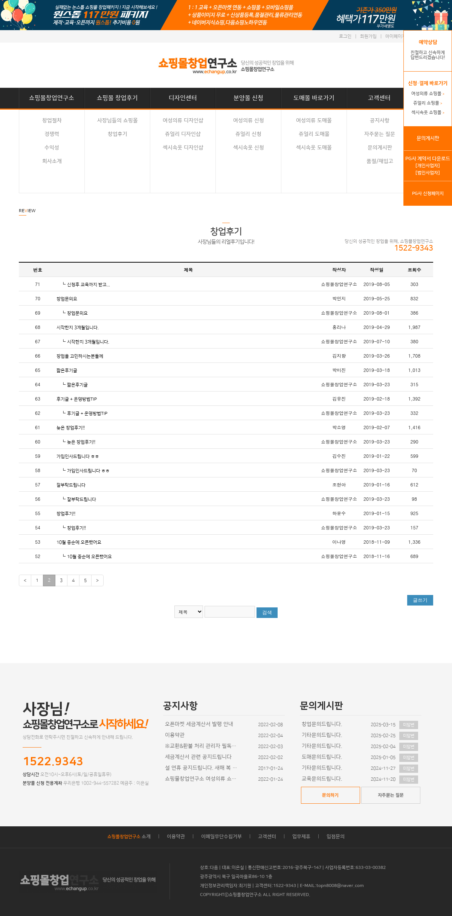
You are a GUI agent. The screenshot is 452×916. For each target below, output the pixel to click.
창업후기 (117, 134)
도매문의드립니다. (322, 757)
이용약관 (175, 735)
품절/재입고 (379, 161)
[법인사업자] (427, 172)
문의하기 (330, 795)
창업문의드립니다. (322, 724)
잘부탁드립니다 (71, 485)
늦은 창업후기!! (70, 427)
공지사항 (379, 121)
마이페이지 (395, 36)
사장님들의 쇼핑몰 (117, 121)
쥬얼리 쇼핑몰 (427, 103)
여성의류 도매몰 (314, 121)
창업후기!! (65, 513)
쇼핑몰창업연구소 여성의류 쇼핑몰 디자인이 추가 (202, 779)
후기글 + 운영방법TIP (76, 399)
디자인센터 (183, 98)
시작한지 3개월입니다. (77, 327)
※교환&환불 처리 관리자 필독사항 (202, 746)
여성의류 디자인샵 (183, 121)
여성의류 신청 (248, 121)
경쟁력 (51, 134)
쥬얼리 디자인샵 (183, 134)
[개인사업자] (427, 165)
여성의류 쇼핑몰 (427, 93)
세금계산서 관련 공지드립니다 (198, 757)
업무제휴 (301, 836)
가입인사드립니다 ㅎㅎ (77, 456)
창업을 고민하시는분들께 (79, 356)
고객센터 (379, 98)
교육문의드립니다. (322, 779)
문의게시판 (380, 148)
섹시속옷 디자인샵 (183, 148)
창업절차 (52, 121)
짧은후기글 (66, 370)
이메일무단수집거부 (221, 836)
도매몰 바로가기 (313, 98)
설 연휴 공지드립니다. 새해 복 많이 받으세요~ (202, 768)
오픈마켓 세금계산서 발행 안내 (199, 724)
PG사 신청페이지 (428, 193)
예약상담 (428, 42)
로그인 (345, 36)
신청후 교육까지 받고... (88, 284)
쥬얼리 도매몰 (314, 134)
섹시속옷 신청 (248, 148)
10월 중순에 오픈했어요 (78, 542)
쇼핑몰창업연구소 (51, 98)
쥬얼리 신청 (248, 134)
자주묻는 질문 (379, 134)
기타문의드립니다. (322, 735)
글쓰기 (420, 600)
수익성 (51, 148)
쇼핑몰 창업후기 (117, 98)
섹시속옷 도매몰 (314, 148)
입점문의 (336, 836)
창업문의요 (66, 299)
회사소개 (52, 161)
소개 (129, 836)
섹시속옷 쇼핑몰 (427, 112)
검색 (267, 612)
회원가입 (368, 36)
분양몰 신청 (248, 98)
